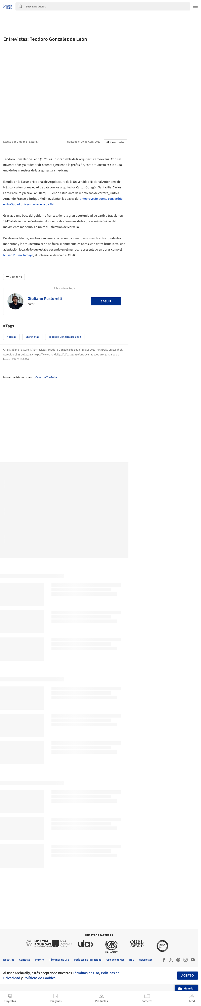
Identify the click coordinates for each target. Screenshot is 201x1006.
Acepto (187, 975)
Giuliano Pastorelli (45, 299)
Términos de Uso (86, 973)
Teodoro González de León (65, 337)
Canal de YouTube (46, 377)
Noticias (11, 337)
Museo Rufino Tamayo (18, 255)
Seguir (106, 301)
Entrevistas (32, 337)
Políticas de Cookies (39, 978)
